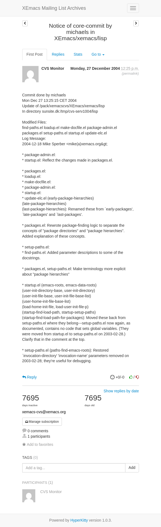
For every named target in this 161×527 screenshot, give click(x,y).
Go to (98, 54)
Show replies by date (121, 391)
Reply (29, 377)
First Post (35, 54)
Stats (78, 54)
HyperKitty (79, 520)
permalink (130, 73)
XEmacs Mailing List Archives (54, 8)
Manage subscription (42, 422)
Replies (58, 54)
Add (132, 467)
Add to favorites (37, 444)
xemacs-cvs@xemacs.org (44, 412)
